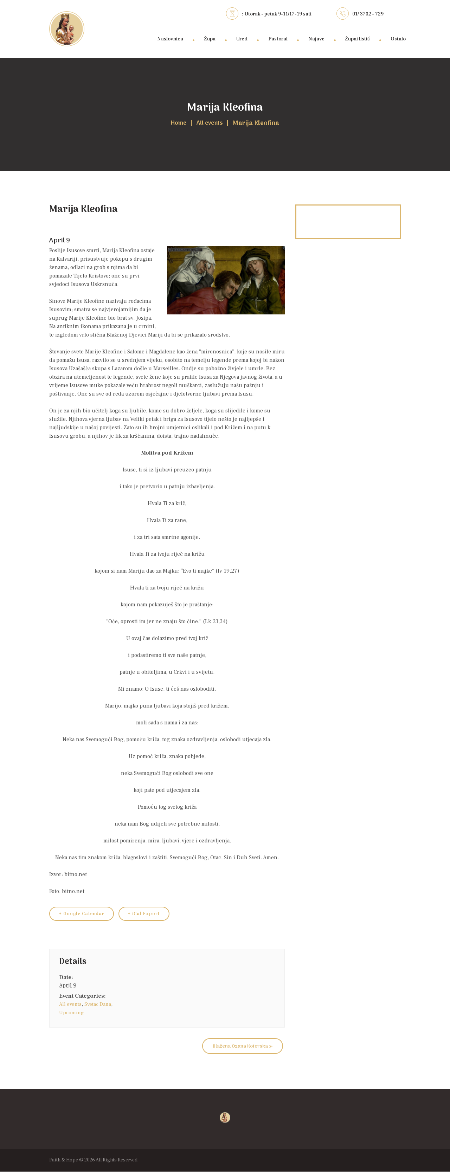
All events (211, 123)
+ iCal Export (150, 915)
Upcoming (72, 1013)
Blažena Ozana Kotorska (242, 1047)
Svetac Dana (100, 1005)
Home (177, 123)
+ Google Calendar (84, 915)
